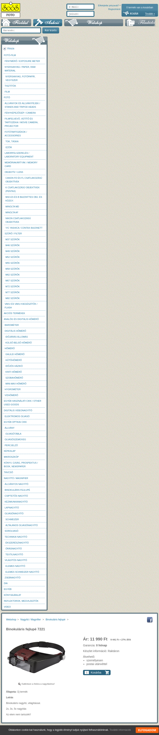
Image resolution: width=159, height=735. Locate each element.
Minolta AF (11, 214)
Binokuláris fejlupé (17, 492)
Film (7, 94)
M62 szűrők (12, 276)
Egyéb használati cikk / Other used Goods (22, 405)
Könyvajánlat (12, 597)
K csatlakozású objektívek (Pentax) (22, 191)
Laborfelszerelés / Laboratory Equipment (19, 157)
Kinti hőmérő (13, 374)
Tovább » (150, 13)
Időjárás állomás (16, 339)
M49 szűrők (12, 253)
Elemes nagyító (15, 568)
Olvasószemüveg (15, 441)
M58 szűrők (12, 271)
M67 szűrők (12, 282)
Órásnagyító (13, 550)
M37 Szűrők (12, 241)
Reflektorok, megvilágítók (21, 603)
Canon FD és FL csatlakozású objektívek (23, 182)
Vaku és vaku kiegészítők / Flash (21, 308)
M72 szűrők (12, 288)
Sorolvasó (11, 533)
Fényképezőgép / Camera (20, 115)
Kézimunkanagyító (16, 504)
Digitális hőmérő (15, 333)
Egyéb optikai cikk (15, 424)
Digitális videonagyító (18, 412)
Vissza (10, 50)
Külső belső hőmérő (18, 344)
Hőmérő (10, 350)
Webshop (11, 621)
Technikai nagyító (16, 539)
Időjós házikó (14, 368)
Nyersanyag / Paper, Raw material (20, 71)
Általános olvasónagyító (21, 527)
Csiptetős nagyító (16, 498)
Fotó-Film (10, 57)
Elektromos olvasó (17, 418)
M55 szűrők (12, 265)
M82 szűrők (12, 300)
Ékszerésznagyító (17, 544)
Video (7, 609)
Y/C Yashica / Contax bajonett (24, 230)
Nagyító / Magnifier (16, 480)
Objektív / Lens (14, 174)
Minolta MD (12, 208)
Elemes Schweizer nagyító (22, 574)
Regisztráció (114, 18)
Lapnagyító (12, 509)
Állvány (10, 430)
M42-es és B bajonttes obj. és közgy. (23, 201)
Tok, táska (11, 143)
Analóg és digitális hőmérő (21, 321)
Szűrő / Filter (13, 235)
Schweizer (12, 521)
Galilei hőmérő (15, 356)
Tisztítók (10, 88)
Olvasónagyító (14, 515)
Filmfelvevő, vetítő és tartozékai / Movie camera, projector (21, 124)
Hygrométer (13, 391)
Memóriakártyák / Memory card (21, 166)
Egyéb (8, 591)
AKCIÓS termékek (14, 315)
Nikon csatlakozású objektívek (18, 222)
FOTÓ (7, 99)
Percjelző (11, 447)
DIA (5, 585)
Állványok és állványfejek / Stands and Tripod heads (22, 107)
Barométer (12, 327)
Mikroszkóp (11, 459)
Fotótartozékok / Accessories (16, 136)
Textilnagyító (14, 556)
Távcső (8, 474)
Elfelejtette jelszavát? (95, 18)
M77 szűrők (12, 294)
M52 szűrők (12, 259)
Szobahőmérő (14, 380)
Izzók (8, 149)
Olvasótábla (13, 436)
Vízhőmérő (11, 397)
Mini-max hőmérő (15, 385)
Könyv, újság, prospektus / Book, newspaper (21, 467)
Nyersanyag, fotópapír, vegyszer (20, 80)
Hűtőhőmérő (13, 362)
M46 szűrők (12, 247)
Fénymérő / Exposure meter (22, 63)
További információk (120, 730)
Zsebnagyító (12, 579)
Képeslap (9, 453)
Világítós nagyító (16, 562)
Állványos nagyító (16, 486)
